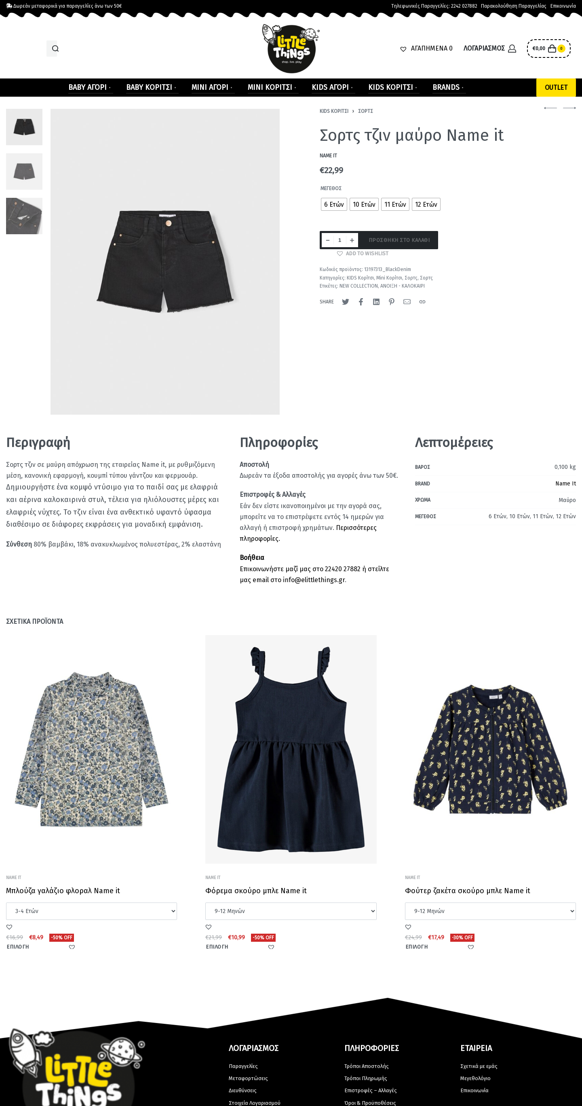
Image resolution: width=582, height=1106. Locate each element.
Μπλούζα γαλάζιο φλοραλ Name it (63, 893)
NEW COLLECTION (359, 286)
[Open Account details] (490, 48)
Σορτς (365, 111)
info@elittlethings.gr (314, 580)
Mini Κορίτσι (389, 278)
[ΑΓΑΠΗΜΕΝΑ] (426, 48)
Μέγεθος (331, 188)
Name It (565, 483)
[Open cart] (548, 48)
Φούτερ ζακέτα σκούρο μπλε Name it (468, 898)
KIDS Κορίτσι (334, 111)
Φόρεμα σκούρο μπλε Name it (257, 895)
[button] (556, 87)
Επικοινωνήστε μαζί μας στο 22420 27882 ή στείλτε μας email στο (314, 568)
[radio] (334, 204)
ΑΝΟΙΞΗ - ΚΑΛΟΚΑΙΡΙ (402, 286)
